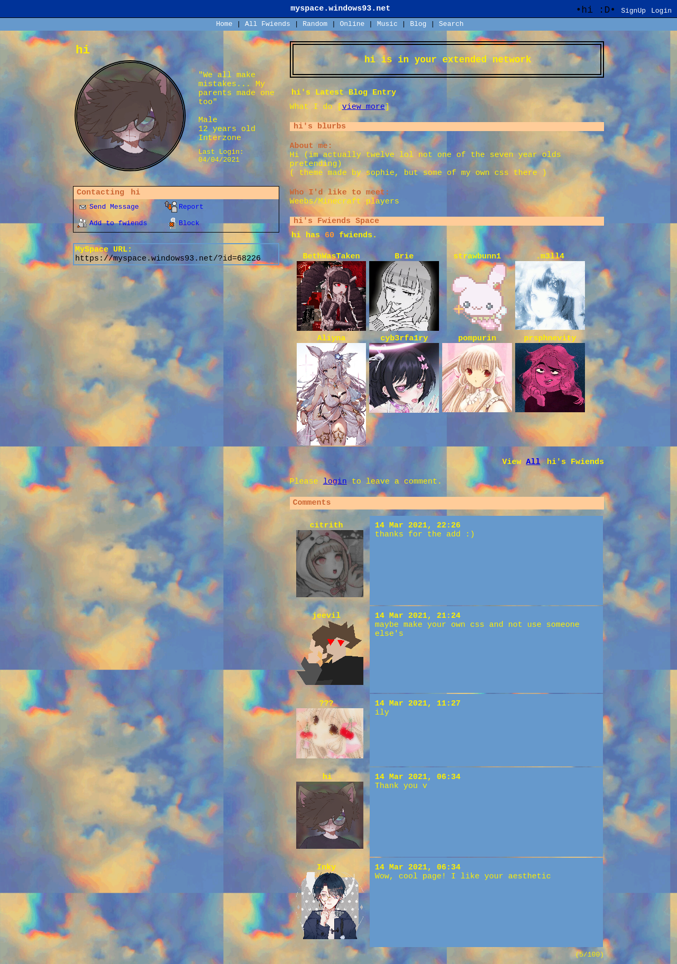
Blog (418, 24)
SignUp (633, 11)
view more (363, 107)
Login (661, 11)
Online (352, 24)
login (335, 481)
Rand (315, 24)
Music (387, 24)
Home (224, 24)
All (267, 24)
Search (451, 24)
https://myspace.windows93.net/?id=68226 (168, 258)
